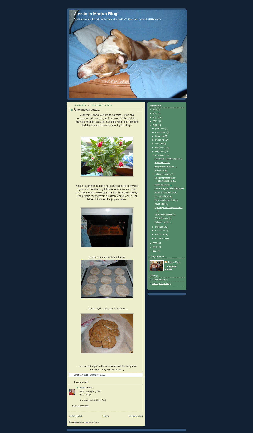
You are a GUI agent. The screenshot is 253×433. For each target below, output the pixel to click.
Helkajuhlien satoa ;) (164, 174)
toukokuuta (160, 155)
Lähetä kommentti (80, 406)
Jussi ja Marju (174, 262)
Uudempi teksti (75, 416)
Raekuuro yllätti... (162, 162)
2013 (155, 113)
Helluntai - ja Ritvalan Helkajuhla (169, 188)
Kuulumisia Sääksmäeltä (166, 192)
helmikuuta (160, 235)
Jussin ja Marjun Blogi (96, 13)
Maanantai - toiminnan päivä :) (168, 159)
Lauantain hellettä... (163, 196)
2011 (155, 121)
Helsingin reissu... (163, 222)
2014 (155, 110)
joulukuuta (160, 128)
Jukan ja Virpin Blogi (161, 284)
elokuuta (159, 144)
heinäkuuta (160, 148)
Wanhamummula (159, 280)
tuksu (82, 387)
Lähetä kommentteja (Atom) (87, 422)
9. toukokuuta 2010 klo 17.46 (93, 400)
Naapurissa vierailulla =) (166, 166)
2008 (155, 247)
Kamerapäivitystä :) (163, 185)
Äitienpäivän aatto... (164, 218)
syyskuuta (160, 140)
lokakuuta (159, 136)
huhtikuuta (160, 227)
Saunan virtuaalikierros (165, 214)
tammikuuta (160, 238)
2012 (155, 117)
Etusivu (105, 416)
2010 (155, 125)
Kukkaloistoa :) (161, 170)
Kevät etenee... (161, 204)
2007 (155, 251)
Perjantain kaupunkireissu (166, 200)
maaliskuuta (161, 231)
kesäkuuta (160, 151)
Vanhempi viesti (136, 416)
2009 (155, 243)
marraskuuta (161, 132)
